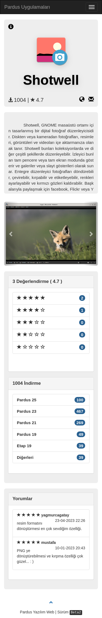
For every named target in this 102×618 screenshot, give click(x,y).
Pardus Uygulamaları (27, 7)
